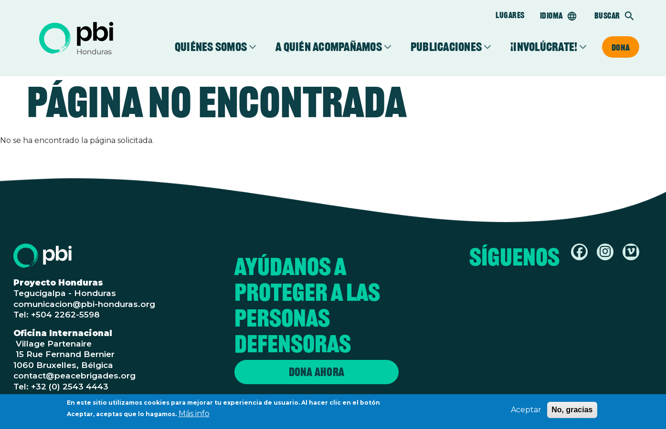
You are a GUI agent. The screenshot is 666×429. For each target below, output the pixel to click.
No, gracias (571, 411)
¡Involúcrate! (544, 47)
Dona (621, 47)
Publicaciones (446, 47)
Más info (194, 414)
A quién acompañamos (328, 47)
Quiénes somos (210, 47)
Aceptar (526, 410)
